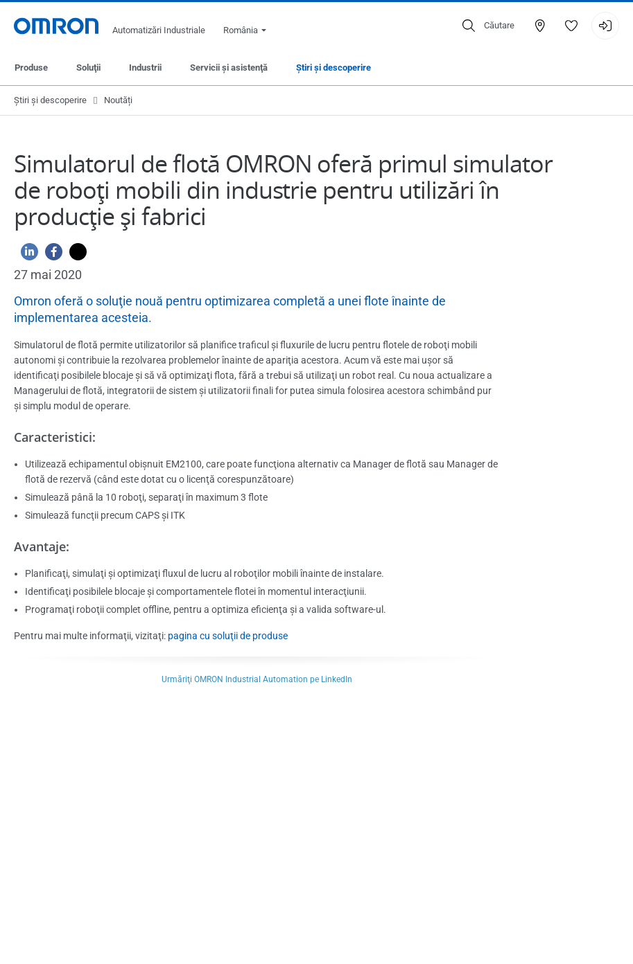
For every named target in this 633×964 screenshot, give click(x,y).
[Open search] (488, 25)
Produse (31, 67)
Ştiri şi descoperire (333, 67)
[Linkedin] (26, 255)
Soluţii (88, 67)
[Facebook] (50, 255)
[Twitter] (74, 255)
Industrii (145, 67)
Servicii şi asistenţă (229, 67)
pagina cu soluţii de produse (228, 635)
